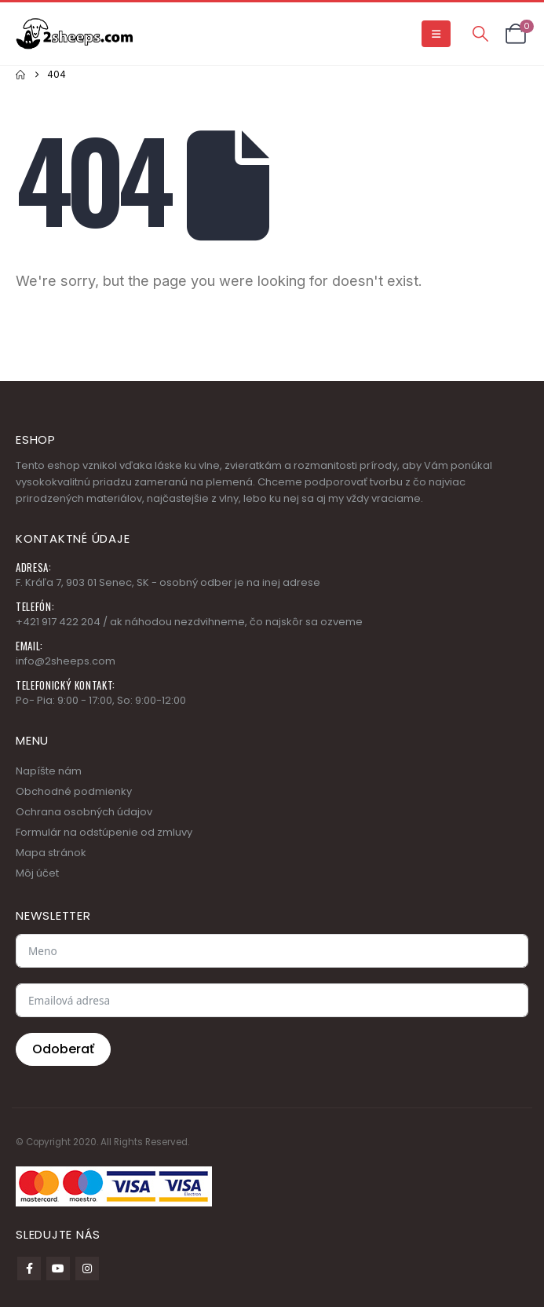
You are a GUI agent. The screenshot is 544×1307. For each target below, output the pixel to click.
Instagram (87, 1268)
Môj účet (37, 873)
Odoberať (63, 1049)
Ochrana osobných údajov (84, 811)
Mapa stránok (51, 852)
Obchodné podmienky (74, 791)
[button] (436, 33)
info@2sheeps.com (65, 661)
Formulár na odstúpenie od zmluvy (104, 832)
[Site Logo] (74, 33)
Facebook (29, 1268)
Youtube (58, 1268)
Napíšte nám (49, 770)
